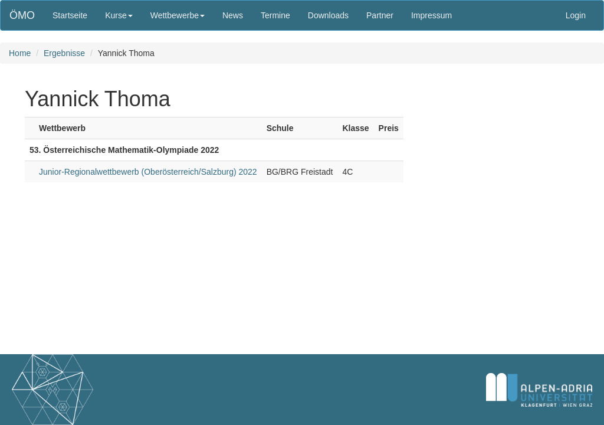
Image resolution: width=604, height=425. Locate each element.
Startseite (69, 15)
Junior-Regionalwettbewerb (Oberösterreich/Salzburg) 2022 (148, 171)
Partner (379, 15)
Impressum (431, 15)
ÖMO (22, 15)
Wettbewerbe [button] (177, 15)
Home (20, 53)
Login (576, 15)
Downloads (328, 15)
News (232, 15)
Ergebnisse (64, 53)
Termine (275, 15)
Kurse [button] (119, 15)
